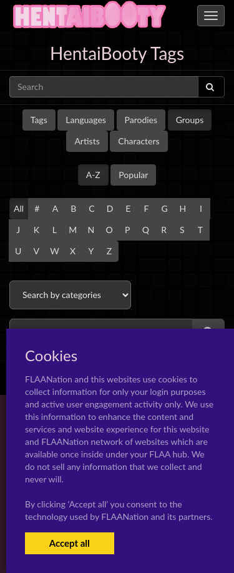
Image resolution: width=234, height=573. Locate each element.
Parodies (141, 119)
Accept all (69, 543)
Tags (39, 119)
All (19, 208)
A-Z (93, 174)
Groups (190, 119)
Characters (138, 141)
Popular (133, 174)
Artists (86, 141)
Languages (86, 119)
